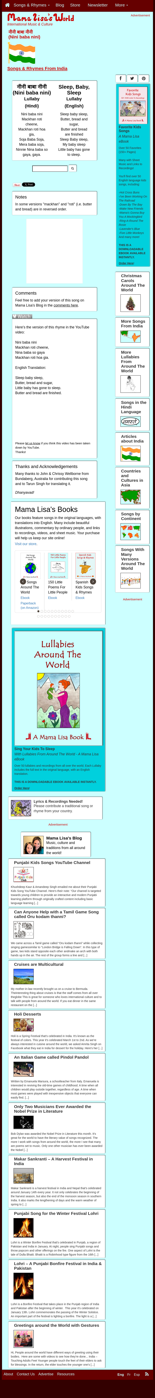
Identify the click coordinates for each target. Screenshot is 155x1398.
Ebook (25, 598)
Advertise (45, 1380)
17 (56, 616)
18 (59, 616)
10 (69, 611)
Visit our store (26, 544)
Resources (65, 1380)
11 (73, 611)
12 (39, 616)
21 (69, 616)
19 (63, 616)
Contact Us (26, 1380)
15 (49, 616)
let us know (32, 443)
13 (42, 616)
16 (52, 616)
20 (66, 616)
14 (45, 616)
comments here (66, 305)
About (8, 1380)
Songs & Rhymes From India (37, 68)
